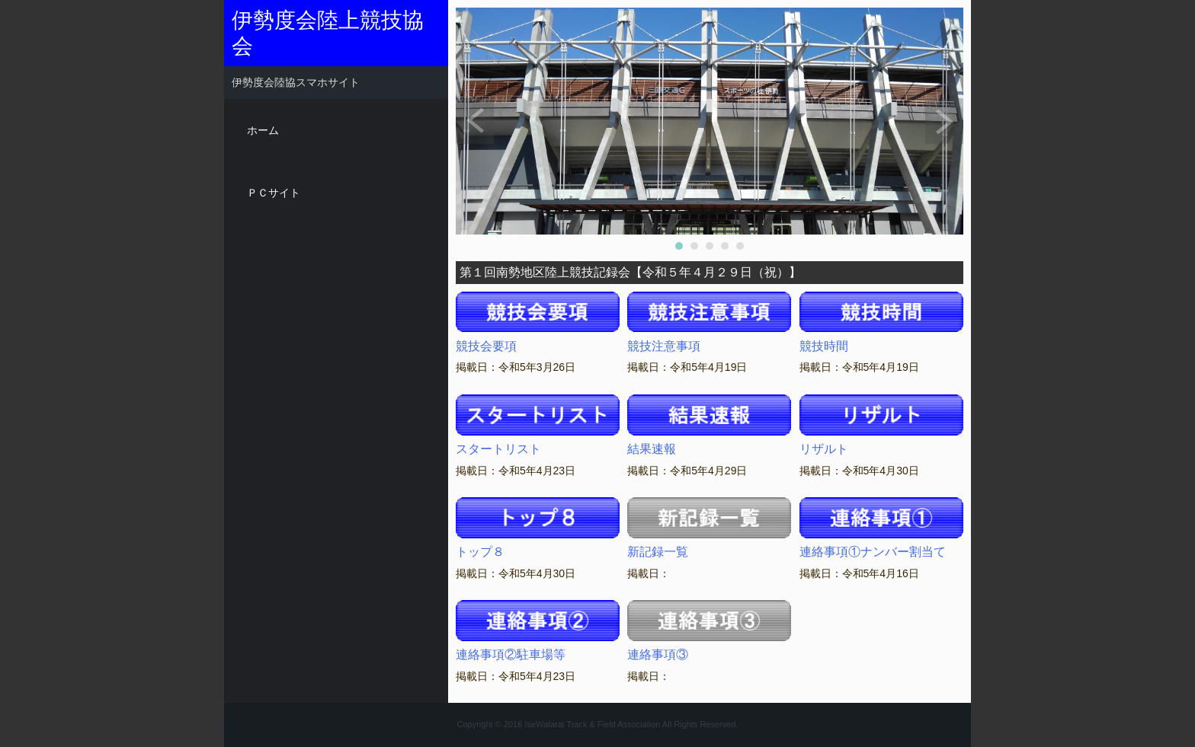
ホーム (263, 130)
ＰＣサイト (273, 193)
